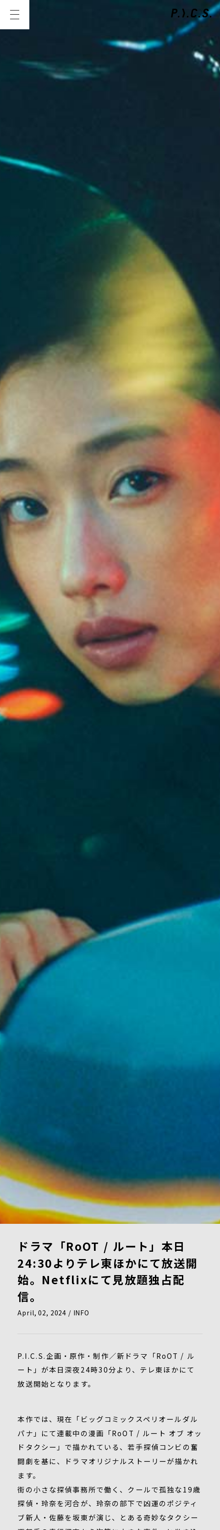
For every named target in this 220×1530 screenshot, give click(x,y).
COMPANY (40, 1391)
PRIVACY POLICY (49, 1447)
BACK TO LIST (110, 1120)
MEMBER (125, 1372)
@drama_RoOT (77, 1028)
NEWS (30, 1372)
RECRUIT (97, 1391)
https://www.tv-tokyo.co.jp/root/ (122, 1014)
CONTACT (152, 1391)
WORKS (74, 1372)
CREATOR (180, 1372)
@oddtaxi (92, 1042)
